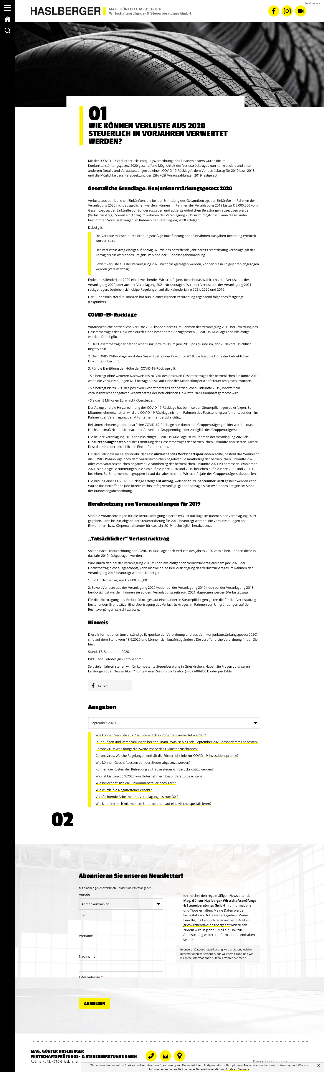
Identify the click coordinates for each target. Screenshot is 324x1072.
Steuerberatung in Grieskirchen (180, 667)
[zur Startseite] (7, 19)
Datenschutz (262, 1062)
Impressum (284, 1062)
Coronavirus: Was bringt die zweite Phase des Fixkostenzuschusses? (147, 749)
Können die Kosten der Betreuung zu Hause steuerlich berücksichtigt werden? (154, 769)
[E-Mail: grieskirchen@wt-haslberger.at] (206, 925)
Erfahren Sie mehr (234, 958)
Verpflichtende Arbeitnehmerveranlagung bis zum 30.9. (137, 797)
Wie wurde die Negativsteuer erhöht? (124, 790)
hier (91, 645)
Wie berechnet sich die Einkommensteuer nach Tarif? (136, 783)
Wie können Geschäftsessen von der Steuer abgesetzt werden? (143, 763)
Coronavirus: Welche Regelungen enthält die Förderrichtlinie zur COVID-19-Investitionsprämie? (167, 756)
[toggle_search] (7, 30)
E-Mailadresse (91, 977)
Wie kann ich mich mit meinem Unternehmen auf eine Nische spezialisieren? (153, 804)
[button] (7, 7)
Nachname (87, 957)
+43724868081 (197, 671)
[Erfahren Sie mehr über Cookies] (237, 1069)
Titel (82, 915)
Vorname (86, 936)
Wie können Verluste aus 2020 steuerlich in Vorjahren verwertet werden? (151, 735)
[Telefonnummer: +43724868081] (152, 1060)
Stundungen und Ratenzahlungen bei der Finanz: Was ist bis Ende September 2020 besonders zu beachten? (177, 742)
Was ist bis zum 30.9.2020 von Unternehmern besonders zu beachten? (149, 776)
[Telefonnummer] (180, 1060)
